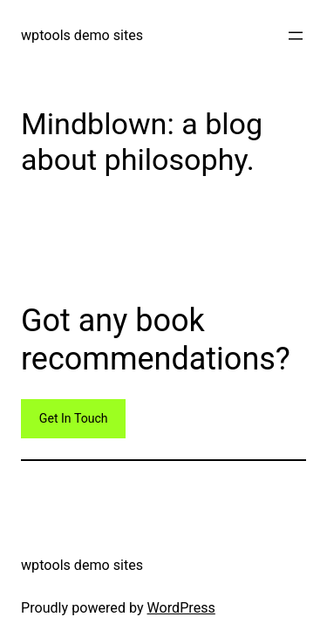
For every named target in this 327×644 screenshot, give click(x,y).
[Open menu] (295, 35)
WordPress (181, 608)
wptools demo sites (82, 35)
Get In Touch (73, 418)
